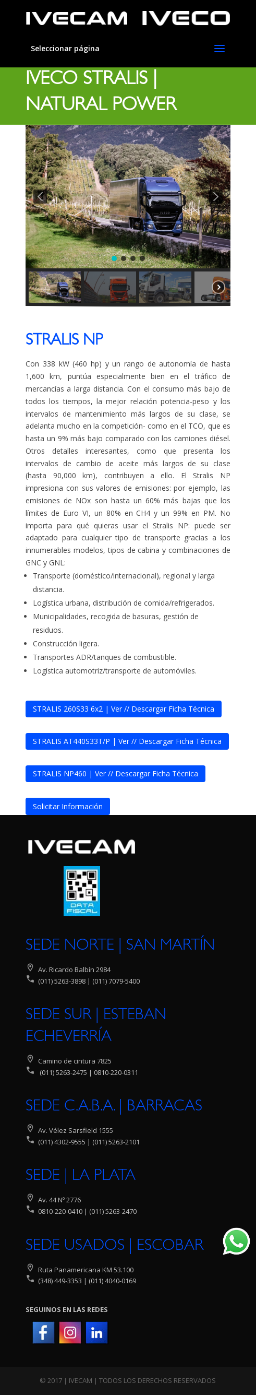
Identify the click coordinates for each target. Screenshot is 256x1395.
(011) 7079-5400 (115, 981)
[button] (40, 196)
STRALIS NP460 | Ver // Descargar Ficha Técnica (115, 773)
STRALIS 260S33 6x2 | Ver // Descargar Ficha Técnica (123, 709)
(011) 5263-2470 (113, 1211)
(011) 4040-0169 (112, 1280)
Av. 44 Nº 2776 (58, 1199)
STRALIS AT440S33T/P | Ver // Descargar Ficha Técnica (127, 741)
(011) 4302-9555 (62, 1141)
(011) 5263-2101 (116, 1141)
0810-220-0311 (116, 1072)
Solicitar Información (68, 806)
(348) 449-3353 (59, 1280)
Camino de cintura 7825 (75, 1061)
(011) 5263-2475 (63, 1072)
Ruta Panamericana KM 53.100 (85, 1269)
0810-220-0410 (60, 1211)
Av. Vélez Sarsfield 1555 (75, 1130)
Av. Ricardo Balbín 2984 (74, 969)
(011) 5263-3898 (62, 981)
